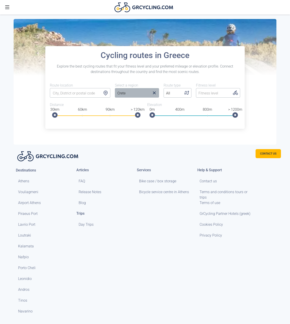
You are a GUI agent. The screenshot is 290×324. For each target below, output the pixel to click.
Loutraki (24, 235)
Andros (23, 289)
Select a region (126, 85)
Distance (57, 105)
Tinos (22, 300)
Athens (23, 181)
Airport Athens (29, 203)
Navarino (25, 311)
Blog (82, 203)
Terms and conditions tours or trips (223, 195)
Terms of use (210, 203)
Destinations (26, 170)
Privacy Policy (211, 235)
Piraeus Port (28, 213)
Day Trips (86, 224)
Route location (61, 85)
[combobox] (80, 93)
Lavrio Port (26, 224)
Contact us (208, 181)
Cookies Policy (211, 224)
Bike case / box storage (157, 181)
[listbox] (132, 93)
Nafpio (23, 257)
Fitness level (206, 85)
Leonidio (25, 279)
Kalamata (26, 246)
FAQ (82, 181)
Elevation (154, 105)
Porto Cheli (27, 268)
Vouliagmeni (28, 192)
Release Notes (90, 192)
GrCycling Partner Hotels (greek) (225, 213)
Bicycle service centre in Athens (164, 192)
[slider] (55, 115)
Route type (172, 85)
